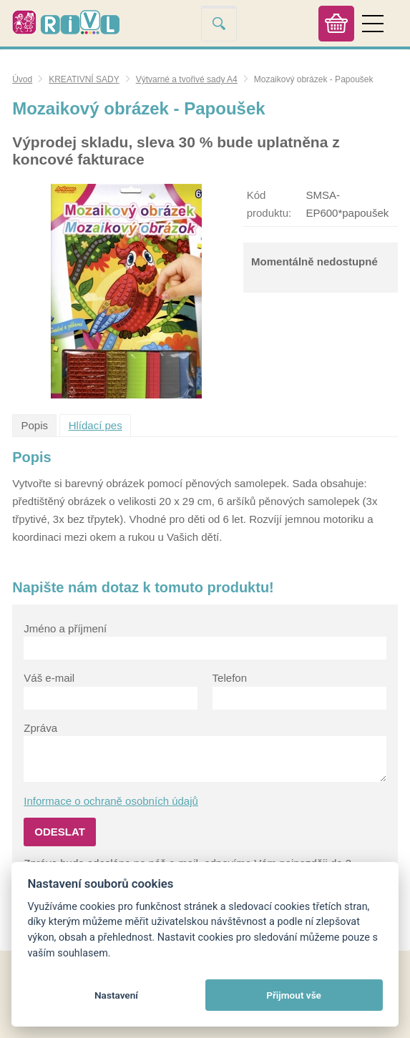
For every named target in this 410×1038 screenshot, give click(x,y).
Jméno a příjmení (65, 628)
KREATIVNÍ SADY (84, 79)
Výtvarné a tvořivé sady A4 (187, 79)
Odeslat (59, 832)
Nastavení (116, 995)
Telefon (230, 678)
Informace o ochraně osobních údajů (111, 801)
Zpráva (40, 728)
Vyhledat (219, 23)
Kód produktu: (269, 204)
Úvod (22, 79)
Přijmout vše (293, 995)
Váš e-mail (49, 678)
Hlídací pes (95, 425)
